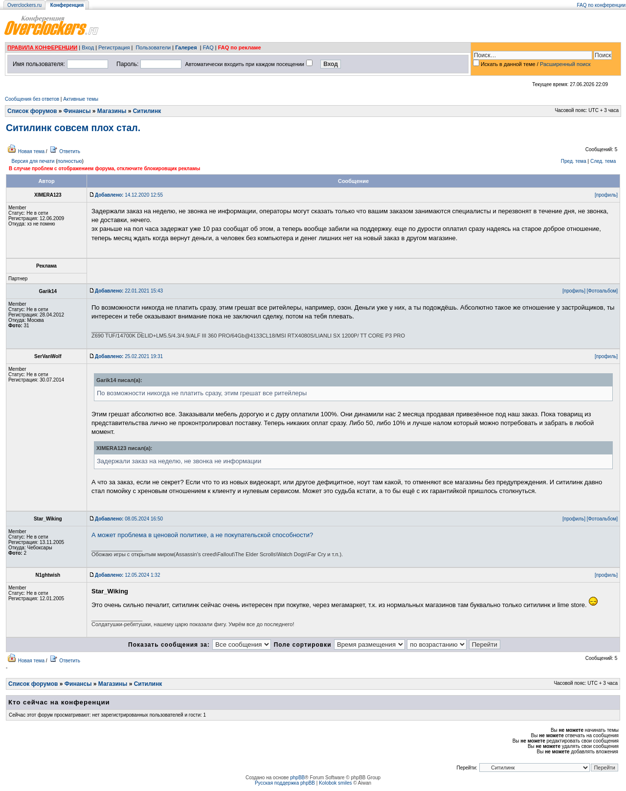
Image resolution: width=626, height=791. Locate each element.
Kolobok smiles (335, 783)
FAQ (208, 47)
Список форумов (32, 111)
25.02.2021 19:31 (129, 356)
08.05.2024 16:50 (129, 518)
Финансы (77, 111)
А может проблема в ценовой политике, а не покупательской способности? (202, 535)
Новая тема (31, 151)
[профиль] (606, 195)
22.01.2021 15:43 (129, 291)
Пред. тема (573, 161)
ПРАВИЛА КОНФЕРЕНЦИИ (42, 47)
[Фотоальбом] (602, 291)
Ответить (69, 151)
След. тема (603, 161)
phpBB (297, 777)
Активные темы (80, 99)
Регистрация (114, 47)
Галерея (186, 47)
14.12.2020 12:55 (129, 195)
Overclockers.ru (24, 5)
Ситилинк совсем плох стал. (73, 127)
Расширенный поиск (565, 64)
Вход (88, 47)
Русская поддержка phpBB (285, 783)
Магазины (111, 111)
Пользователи (153, 47)
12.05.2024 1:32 (127, 575)
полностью (69, 161)
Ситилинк (147, 111)
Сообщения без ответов (32, 99)
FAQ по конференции (601, 5)
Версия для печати (33, 161)
